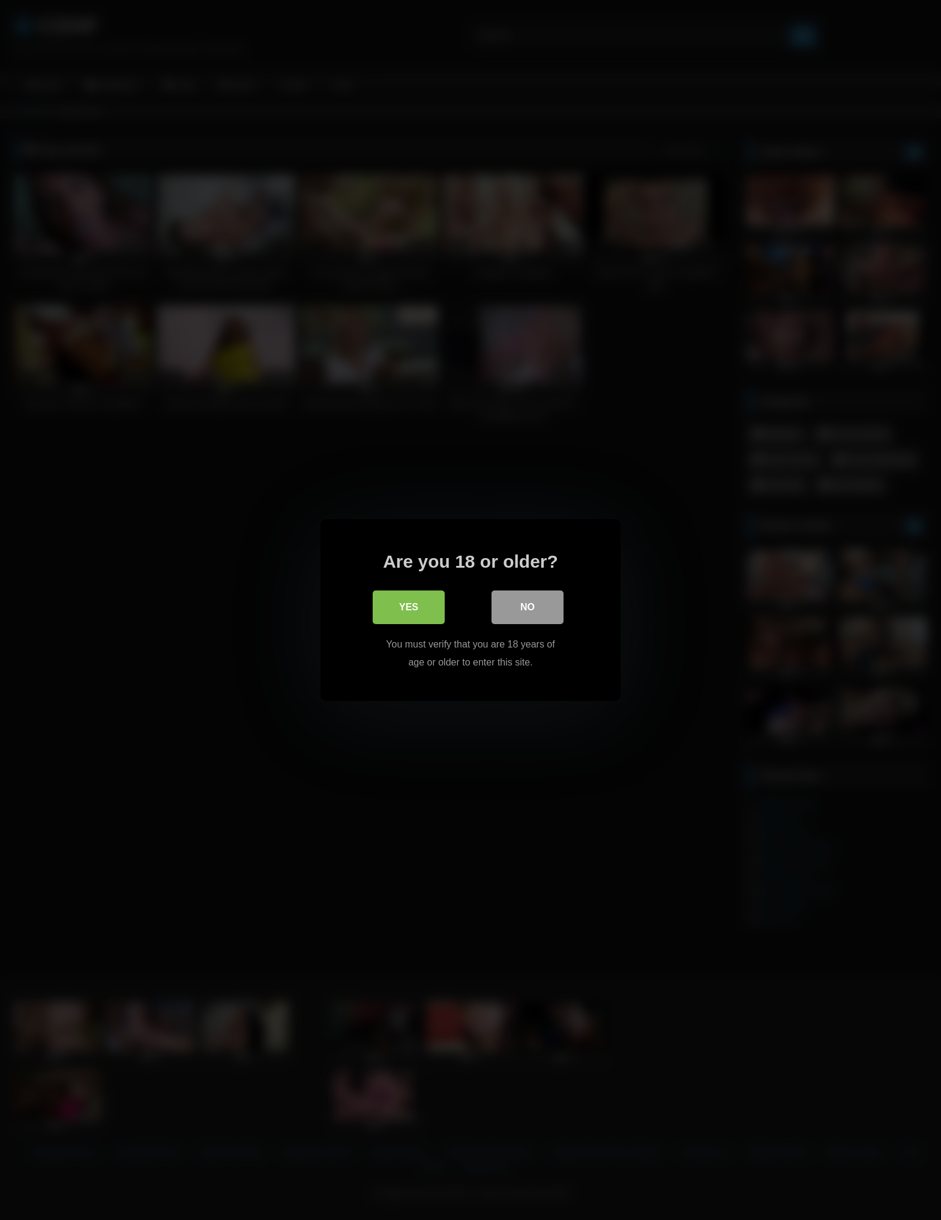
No (527, 607)
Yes (408, 607)
